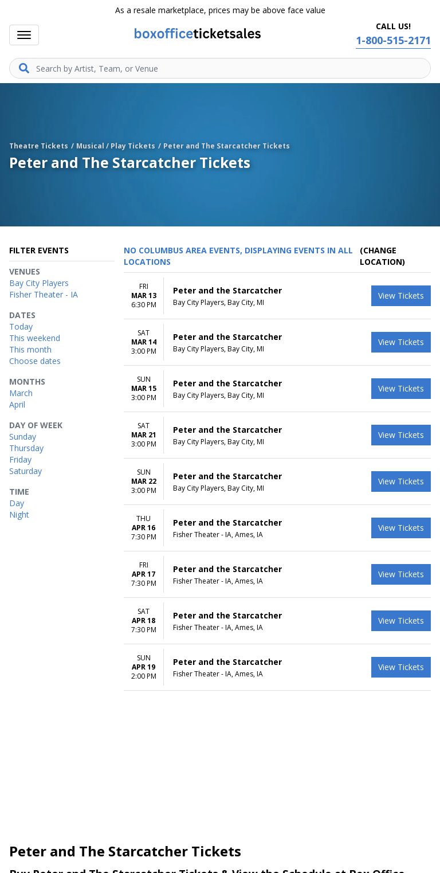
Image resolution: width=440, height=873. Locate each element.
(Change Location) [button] (382, 256)
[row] (277, 296)
